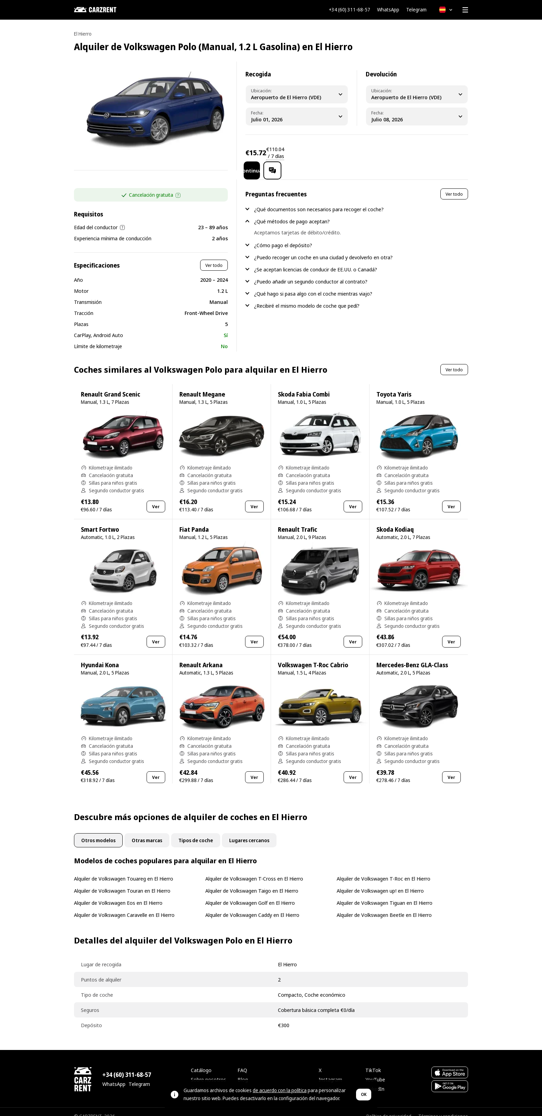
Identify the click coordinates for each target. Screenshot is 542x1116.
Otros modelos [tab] (98, 831)
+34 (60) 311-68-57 (349, 9)
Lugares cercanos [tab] (249, 831)
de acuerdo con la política (280, 1090)
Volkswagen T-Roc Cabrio (313, 656)
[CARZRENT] (108, 9)
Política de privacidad (388, 1107)
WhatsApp (388, 9)
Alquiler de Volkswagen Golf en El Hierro (250, 893)
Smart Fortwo (100, 520)
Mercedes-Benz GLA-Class (412, 656)
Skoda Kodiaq (395, 520)
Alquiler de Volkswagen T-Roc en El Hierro (383, 869)
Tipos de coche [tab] (195, 831)
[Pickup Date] (297, 116)
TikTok (373, 1061)
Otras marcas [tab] (147, 831)
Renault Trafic (297, 520)
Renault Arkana (201, 656)
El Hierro (83, 33)
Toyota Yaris (393, 385)
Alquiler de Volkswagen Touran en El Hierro (122, 881)
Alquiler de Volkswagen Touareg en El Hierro (123, 869)
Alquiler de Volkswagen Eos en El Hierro (118, 893)
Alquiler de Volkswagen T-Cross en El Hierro (254, 869)
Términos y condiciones (443, 1107)
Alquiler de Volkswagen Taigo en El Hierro (251, 881)
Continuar (406, 152)
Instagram (330, 1070)
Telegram (416, 9)
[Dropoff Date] (417, 116)
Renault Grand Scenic (110, 385)
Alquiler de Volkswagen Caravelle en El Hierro (124, 905)
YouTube (375, 1070)
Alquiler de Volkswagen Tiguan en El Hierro (384, 893)
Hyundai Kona (100, 656)
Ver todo (214, 256)
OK (363, 1094)
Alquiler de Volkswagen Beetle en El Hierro (384, 905)
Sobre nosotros (208, 1070)
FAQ (242, 1061)
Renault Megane (202, 385)
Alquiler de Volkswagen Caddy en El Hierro (252, 905)
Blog (242, 1070)
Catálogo (201, 1061)
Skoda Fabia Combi (304, 385)
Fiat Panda (194, 520)
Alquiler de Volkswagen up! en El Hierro (380, 881)
